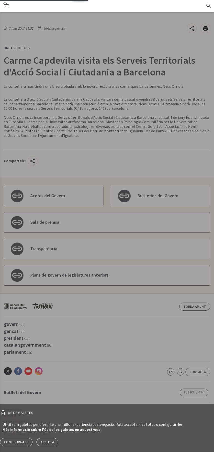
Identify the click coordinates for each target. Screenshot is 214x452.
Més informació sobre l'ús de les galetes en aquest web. (51, 429)
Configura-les (16, 442)
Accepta (47, 442)
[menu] (6, 6)
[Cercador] (208, 6)
